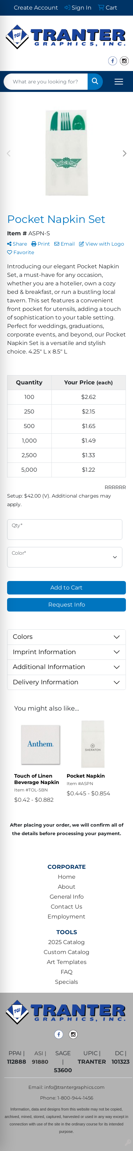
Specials (66, 982)
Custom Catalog (66, 952)
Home (67, 876)
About (67, 886)
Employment (66, 916)
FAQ (66, 972)
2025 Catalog (66, 942)
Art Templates (67, 962)
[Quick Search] (46, 81)
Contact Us (66, 906)
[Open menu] (119, 82)
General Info (67, 896)
